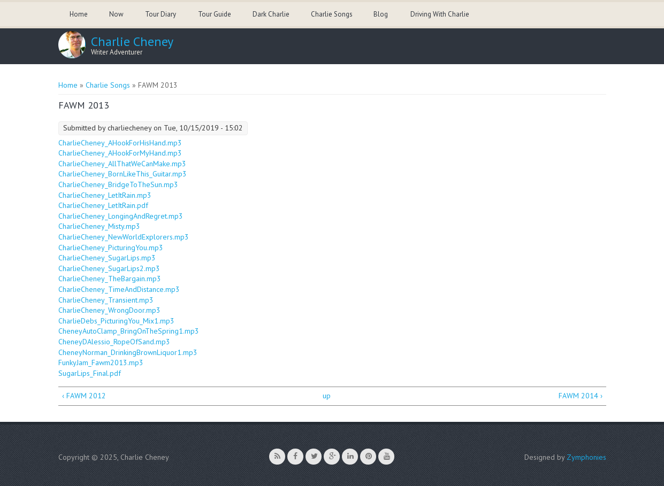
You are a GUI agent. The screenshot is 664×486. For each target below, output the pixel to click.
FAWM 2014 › (580, 395)
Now (116, 14)
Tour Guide (214, 14)
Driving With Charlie (439, 14)
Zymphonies (586, 457)
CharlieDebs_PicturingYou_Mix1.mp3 (116, 321)
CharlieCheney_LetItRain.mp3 (104, 195)
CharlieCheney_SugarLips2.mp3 (109, 268)
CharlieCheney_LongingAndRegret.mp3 (120, 216)
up (327, 395)
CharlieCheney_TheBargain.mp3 (109, 278)
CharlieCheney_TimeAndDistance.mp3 (119, 289)
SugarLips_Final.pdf (89, 373)
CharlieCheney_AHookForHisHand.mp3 (120, 143)
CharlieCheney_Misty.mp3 (99, 226)
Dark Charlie (271, 14)
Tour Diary (160, 14)
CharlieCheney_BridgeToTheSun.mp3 (118, 184)
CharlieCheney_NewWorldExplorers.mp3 (123, 237)
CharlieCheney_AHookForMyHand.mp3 (120, 153)
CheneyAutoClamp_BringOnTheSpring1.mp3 (128, 331)
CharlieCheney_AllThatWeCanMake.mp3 (122, 163)
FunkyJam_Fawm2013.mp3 (100, 362)
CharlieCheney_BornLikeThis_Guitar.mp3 (122, 174)
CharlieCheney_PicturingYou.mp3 (110, 247)
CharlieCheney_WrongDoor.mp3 (109, 310)
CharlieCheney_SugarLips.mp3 (107, 258)
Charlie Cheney (132, 41)
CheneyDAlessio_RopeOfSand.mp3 (114, 341)
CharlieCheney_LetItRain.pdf (103, 205)
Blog (380, 14)
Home (79, 14)
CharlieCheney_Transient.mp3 (106, 300)
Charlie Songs (332, 14)
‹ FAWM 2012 (84, 395)
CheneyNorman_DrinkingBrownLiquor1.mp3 (127, 352)
